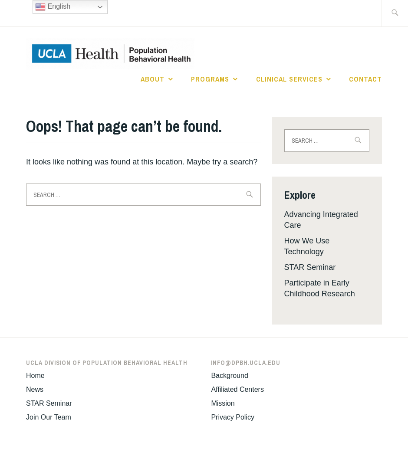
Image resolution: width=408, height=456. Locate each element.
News (34, 389)
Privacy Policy (232, 417)
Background (229, 375)
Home (35, 375)
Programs (210, 79)
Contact (365, 79)
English (52, 7)
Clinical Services (289, 79)
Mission (222, 403)
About (153, 79)
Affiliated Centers (237, 389)
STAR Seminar (310, 267)
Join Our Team (48, 417)
